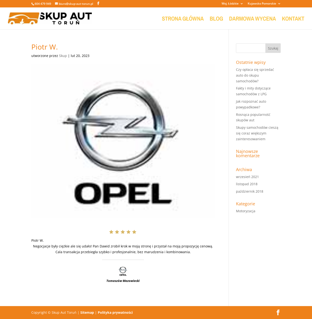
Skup (63, 55)
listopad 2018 (246, 184)
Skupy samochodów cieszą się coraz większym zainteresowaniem (257, 133)
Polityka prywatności (115, 312)
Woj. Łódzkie (230, 4)
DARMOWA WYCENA (252, 19)
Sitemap (87, 312)
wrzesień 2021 (247, 176)
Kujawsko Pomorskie (262, 4)
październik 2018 (249, 191)
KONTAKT (293, 19)
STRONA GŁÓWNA (183, 19)
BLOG (216, 19)
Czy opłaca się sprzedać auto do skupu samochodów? (255, 75)
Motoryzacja (245, 211)
